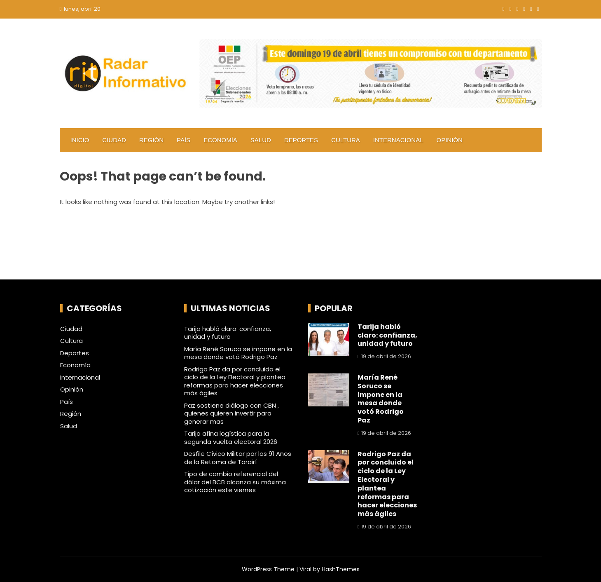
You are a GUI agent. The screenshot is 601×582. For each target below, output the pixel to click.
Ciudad (114, 139)
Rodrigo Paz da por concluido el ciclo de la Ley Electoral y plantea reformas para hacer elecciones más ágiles (234, 381)
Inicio (79, 139)
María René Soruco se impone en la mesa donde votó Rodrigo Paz (238, 353)
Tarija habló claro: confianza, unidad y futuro (227, 332)
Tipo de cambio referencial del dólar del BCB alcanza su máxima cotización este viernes (235, 481)
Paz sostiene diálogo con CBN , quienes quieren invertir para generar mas (231, 413)
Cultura (345, 139)
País (183, 139)
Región (151, 139)
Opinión (450, 139)
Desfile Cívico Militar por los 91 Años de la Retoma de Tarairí (237, 457)
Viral (305, 569)
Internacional (398, 139)
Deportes (301, 139)
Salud (260, 139)
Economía (220, 139)
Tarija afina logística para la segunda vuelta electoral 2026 (230, 437)
